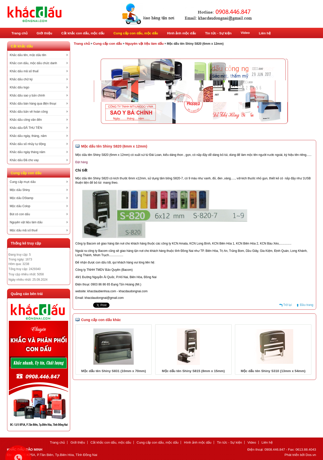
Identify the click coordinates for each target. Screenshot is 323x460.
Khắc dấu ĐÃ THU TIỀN (26, 128)
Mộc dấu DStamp (21, 198)
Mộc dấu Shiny (20, 190)
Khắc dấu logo (19, 87)
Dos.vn (311, 455)
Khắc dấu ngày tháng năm (27, 152)
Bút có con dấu (20, 214)
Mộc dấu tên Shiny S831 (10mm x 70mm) (113, 371)
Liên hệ (265, 33)
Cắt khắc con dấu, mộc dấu (82, 33)
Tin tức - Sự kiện (218, 33)
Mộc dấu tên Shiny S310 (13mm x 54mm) (273, 371)
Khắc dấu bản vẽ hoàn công (29, 111)
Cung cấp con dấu (107, 43)
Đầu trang (306, 305)
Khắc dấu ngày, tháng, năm (28, 136)
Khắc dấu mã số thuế (24, 71)
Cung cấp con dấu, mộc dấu (136, 33)
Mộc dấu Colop (20, 206)
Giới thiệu (44, 33)
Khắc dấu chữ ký (21, 79)
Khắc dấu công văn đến (26, 120)
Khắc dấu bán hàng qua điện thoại (33, 103)
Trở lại (287, 305)
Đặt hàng (81, 162)
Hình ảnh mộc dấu (181, 33)
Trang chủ (20, 33)
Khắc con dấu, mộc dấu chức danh (33, 63)
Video (245, 33)
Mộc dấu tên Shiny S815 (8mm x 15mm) (193, 371)
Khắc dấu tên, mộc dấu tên (28, 55)
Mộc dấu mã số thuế (24, 230)
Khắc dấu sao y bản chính (27, 95)
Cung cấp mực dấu (23, 182)
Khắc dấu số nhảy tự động (28, 144)
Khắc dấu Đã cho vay (24, 160)
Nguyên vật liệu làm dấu (26, 222)
